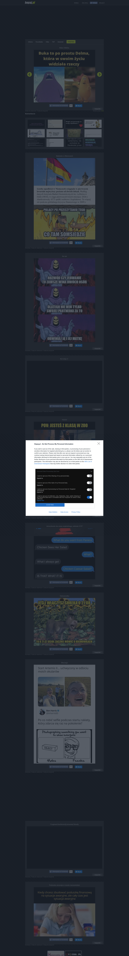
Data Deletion (53, 512)
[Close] (99, 444)
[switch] (89, 475)
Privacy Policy (75, 512)
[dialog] (64, 478)
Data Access (64, 512)
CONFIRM (50, 505)
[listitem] (64, 471)
